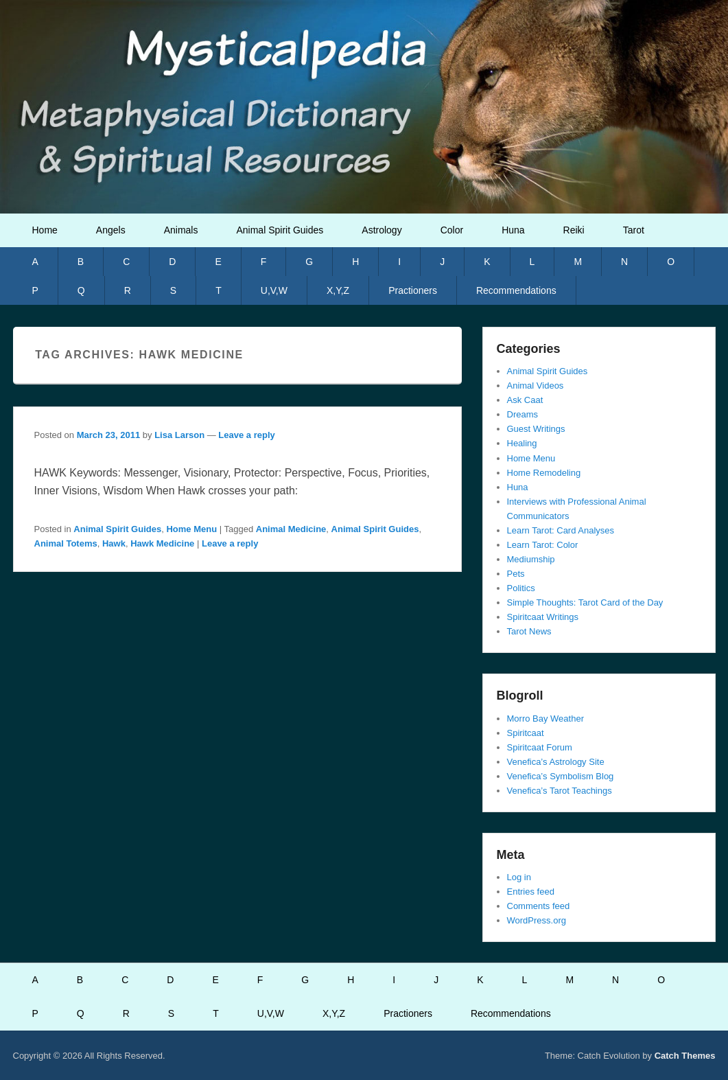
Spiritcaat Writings (543, 617)
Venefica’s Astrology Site (555, 762)
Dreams (523, 414)
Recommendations (516, 290)
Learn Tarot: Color (542, 545)
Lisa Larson (179, 435)
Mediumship (531, 559)
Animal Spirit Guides (279, 230)
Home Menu (191, 529)
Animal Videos (535, 385)
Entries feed (530, 891)
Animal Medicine (291, 529)
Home (45, 230)
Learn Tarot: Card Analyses (561, 530)
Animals (181, 230)
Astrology (381, 230)
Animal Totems (65, 543)
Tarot (633, 230)
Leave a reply (246, 435)
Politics (521, 588)
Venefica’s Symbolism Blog (560, 776)
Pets (516, 573)
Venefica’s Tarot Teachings (559, 790)
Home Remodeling (544, 473)
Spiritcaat (525, 733)
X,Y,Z (338, 290)
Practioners (412, 290)
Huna (513, 230)
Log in (519, 877)
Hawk (114, 543)
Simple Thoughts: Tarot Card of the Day (585, 602)
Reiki (574, 230)
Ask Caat (525, 400)
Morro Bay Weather (545, 718)
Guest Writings (536, 429)
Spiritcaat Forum (539, 747)
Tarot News (529, 631)
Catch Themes (685, 1055)
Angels (111, 230)
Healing (522, 443)
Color (452, 230)
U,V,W (274, 290)
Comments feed (538, 906)
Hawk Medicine (162, 543)
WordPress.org (536, 920)
